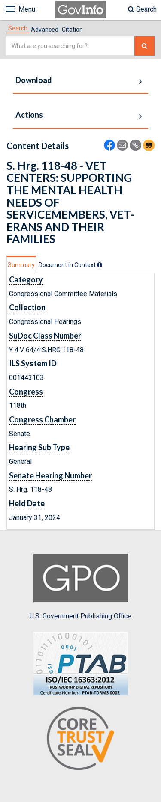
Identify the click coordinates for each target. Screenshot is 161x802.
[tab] (17, 28)
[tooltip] (99, 265)
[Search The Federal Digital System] (144, 46)
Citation (72, 29)
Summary (21, 264)
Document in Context (70, 264)
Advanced (44, 29)
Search (142, 9)
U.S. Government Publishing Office (80, 587)
